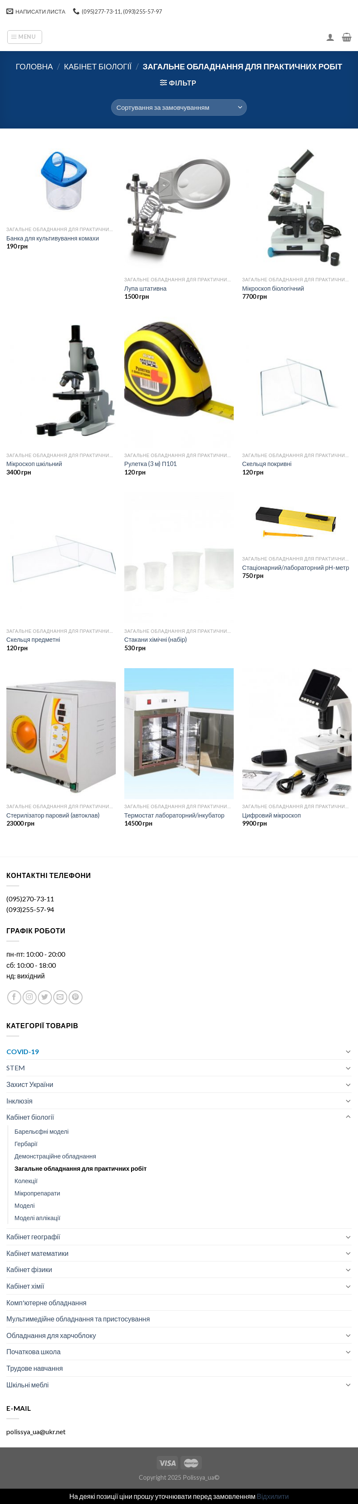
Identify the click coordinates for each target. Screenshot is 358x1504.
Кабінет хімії (25, 1286)
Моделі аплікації (37, 1217)
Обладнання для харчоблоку (51, 1335)
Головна (34, 66)
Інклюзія (19, 1101)
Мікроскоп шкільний (34, 463)
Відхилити (273, 1496)
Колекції (25, 1180)
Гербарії (25, 1143)
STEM (15, 1068)
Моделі (24, 1205)
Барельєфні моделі (41, 1131)
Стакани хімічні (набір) (155, 639)
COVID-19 (22, 1051)
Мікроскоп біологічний (273, 288)
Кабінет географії (33, 1236)
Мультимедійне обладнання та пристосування (78, 1319)
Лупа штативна (145, 288)
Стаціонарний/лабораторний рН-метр (295, 567)
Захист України (29, 1084)
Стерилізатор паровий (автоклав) (53, 815)
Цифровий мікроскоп (271, 815)
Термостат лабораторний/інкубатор (174, 815)
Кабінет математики (37, 1253)
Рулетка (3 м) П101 (150, 463)
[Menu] (24, 37)
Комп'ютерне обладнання (46, 1302)
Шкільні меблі (27, 1385)
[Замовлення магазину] (179, 107)
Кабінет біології (98, 66)
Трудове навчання (34, 1368)
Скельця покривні (267, 463)
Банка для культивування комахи (52, 238)
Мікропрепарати (37, 1193)
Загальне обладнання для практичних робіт (80, 1168)
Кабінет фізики (29, 1269)
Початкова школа (33, 1351)
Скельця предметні (33, 639)
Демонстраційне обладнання (55, 1156)
